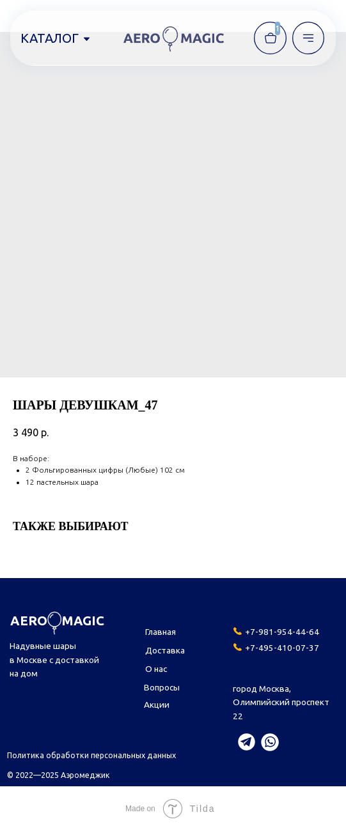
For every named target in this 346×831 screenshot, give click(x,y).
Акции (156, 704)
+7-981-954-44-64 (282, 632)
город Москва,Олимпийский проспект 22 (281, 702)
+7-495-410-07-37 (282, 648)
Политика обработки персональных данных (91, 755)
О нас (156, 669)
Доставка (165, 650)
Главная (160, 632)
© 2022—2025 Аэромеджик (58, 774)
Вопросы (162, 687)
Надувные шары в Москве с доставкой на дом (54, 659)
